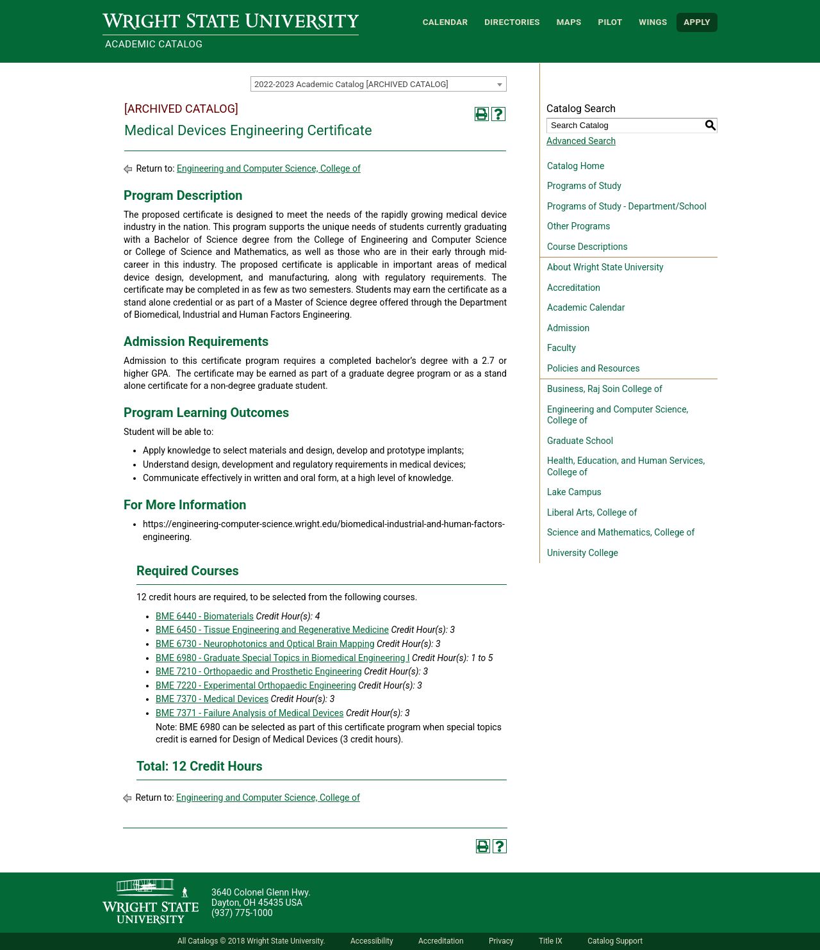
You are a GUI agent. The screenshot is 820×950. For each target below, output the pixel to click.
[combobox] (378, 84)
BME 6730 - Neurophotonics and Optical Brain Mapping (265, 644)
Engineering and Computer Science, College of (269, 168)
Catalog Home (575, 166)
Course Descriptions (587, 247)
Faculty (561, 348)
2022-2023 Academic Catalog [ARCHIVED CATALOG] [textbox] (351, 84)
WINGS (653, 22)
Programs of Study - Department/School (627, 206)
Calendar (445, 22)
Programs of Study (584, 186)
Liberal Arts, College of (592, 512)
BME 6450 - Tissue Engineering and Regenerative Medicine (272, 630)
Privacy (501, 941)
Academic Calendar (586, 307)
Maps (569, 22)
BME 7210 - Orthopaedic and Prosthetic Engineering (259, 671)
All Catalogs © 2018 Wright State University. (251, 941)
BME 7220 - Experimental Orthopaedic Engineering (256, 685)
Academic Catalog (153, 44)
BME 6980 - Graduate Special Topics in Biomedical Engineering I (283, 658)
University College (582, 553)
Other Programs (578, 226)
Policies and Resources (593, 368)
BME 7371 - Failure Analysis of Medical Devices (249, 713)
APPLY (697, 22)
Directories (512, 22)
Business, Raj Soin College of (604, 389)
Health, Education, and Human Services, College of (626, 466)
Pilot (610, 22)
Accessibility (371, 941)
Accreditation (573, 288)
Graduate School (580, 441)
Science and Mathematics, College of (620, 532)
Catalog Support (615, 941)
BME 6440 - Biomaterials (205, 616)
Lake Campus (574, 492)
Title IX (550, 941)
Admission (568, 328)
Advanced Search (581, 141)
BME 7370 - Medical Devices (212, 699)
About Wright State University (605, 267)
